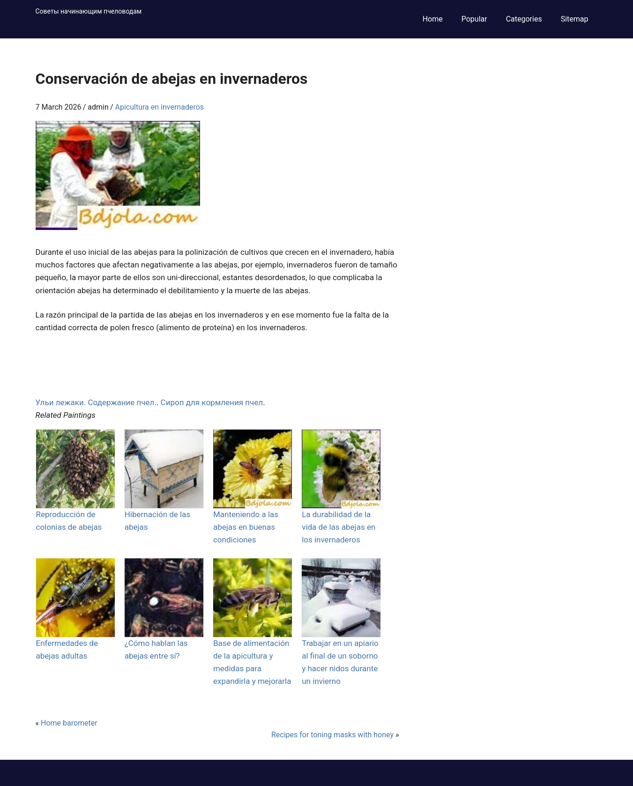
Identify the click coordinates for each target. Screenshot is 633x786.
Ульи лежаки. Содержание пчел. (96, 402)
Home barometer (69, 723)
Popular (474, 19)
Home (433, 19)
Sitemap (574, 19)
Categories (524, 19)
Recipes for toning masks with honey (332, 734)
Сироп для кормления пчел (212, 402)
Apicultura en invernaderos (159, 107)
